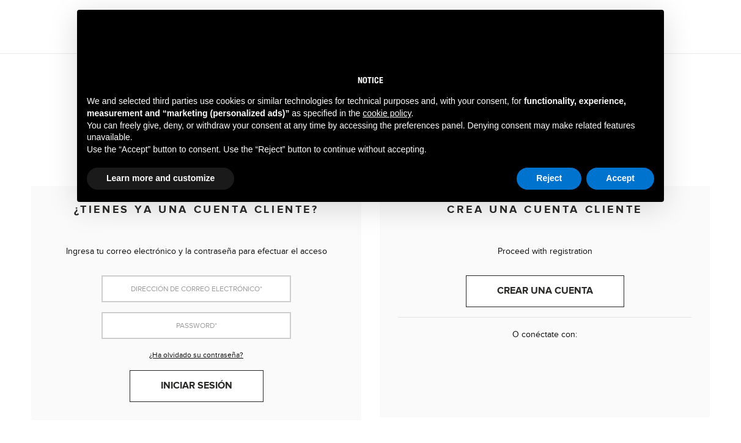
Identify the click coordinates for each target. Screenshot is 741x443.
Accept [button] (620, 178)
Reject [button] (549, 178)
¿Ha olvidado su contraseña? (196, 355)
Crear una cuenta (545, 291)
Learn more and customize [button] (160, 178)
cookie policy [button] (387, 113)
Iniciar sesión (196, 386)
